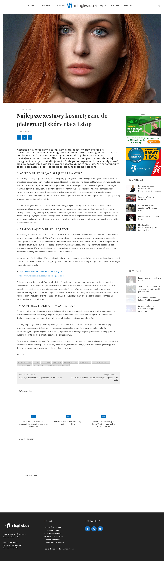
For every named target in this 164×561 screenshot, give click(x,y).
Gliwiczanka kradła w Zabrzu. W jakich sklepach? (149, 298)
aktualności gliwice (24, 362)
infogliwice (57, 362)
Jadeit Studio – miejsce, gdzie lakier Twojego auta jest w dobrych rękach (103, 424)
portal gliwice (85, 362)
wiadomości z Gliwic (24, 365)
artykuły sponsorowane (54, 536)
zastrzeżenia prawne (53, 527)
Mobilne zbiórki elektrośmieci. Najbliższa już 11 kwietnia (148, 227)
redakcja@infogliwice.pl (65, 549)
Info (33, 417)
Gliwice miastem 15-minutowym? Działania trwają (147, 208)
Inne (29, 109)
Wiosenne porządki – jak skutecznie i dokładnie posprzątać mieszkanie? (33, 424)
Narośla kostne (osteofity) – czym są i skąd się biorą (68, 422)
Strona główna (22, 109)
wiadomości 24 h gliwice (100, 362)
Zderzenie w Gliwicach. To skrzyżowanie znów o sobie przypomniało (149, 289)
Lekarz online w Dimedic (54, 543)
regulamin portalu (52, 530)
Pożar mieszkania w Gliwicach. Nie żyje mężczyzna (146, 308)
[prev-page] (66, 431)
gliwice (36, 362)
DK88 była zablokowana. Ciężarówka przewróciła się (40, 377)
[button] (159, 6)
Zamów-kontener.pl (52, 540)
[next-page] (69, 431)
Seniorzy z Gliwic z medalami (146, 198)
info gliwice (46, 362)
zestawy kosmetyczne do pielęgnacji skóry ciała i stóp (51, 365)
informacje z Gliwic (70, 362)
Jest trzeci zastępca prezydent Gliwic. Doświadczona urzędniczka (149, 188)
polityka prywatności (53, 533)
